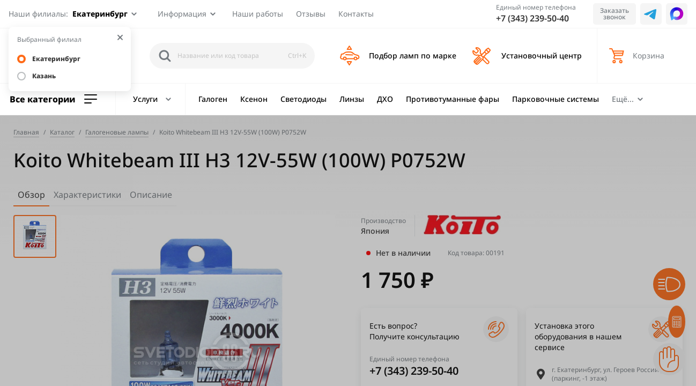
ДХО (385, 99)
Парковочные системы (555, 99)
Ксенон (254, 99)
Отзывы (310, 14)
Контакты (356, 14)
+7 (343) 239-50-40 (532, 18)
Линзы (351, 99)
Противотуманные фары (452, 99)
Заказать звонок (614, 13)
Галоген (212, 99)
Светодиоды (303, 99)
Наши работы (257, 14)
